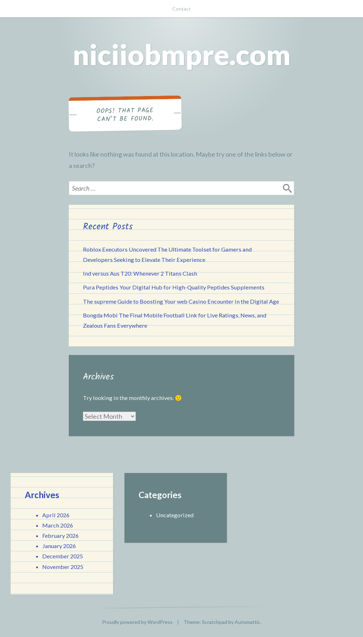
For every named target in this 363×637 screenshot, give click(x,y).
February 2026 (60, 535)
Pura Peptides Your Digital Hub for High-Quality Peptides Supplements (173, 287)
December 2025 (62, 556)
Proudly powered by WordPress (137, 622)
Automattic (247, 622)
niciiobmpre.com (182, 54)
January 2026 (59, 545)
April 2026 (55, 515)
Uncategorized (175, 515)
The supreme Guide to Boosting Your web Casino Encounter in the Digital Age (181, 301)
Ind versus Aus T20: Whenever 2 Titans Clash (140, 273)
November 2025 (62, 566)
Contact (181, 9)
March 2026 (57, 525)
